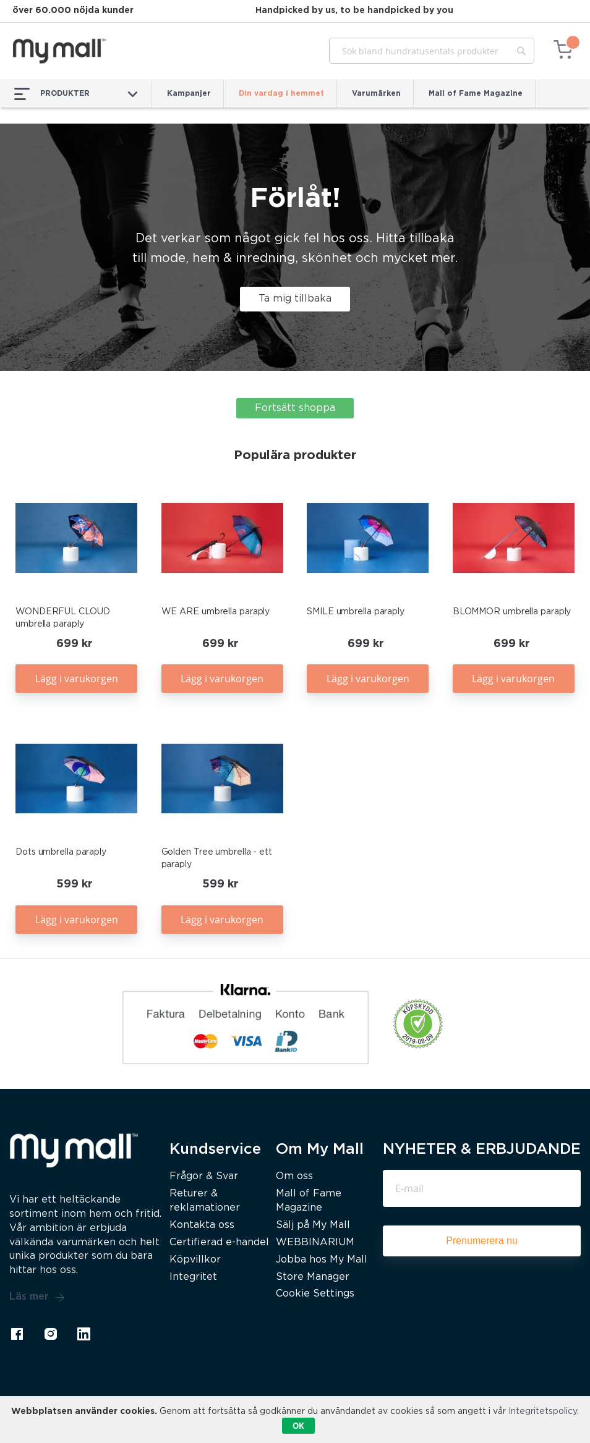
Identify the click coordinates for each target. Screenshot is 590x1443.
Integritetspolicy (542, 1411)
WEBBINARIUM (315, 1242)
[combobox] (431, 51)
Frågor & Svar (203, 1176)
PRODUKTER (75, 94)
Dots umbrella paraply (60, 852)
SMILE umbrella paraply (355, 612)
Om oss (294, 1176)
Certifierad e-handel (219, 1242)
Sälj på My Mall (313, 1225)
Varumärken (376, 93)
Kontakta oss (201, 1225)
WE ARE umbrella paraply (215, 612)
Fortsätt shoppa (295, 408)
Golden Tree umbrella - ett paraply (216, 858)
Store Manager (312, 1277)
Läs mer (37, 1297)
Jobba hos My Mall (321, 1259)
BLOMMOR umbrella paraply (512, 612)
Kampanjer (189, 93)
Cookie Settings (315, 1293)
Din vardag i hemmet (281, 93)
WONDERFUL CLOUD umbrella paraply (62, 618)
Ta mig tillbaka (295, 298)
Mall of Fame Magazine (476, 93)
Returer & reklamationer (204, 1200)
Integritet (193, 1277)
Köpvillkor (195, 1259)
